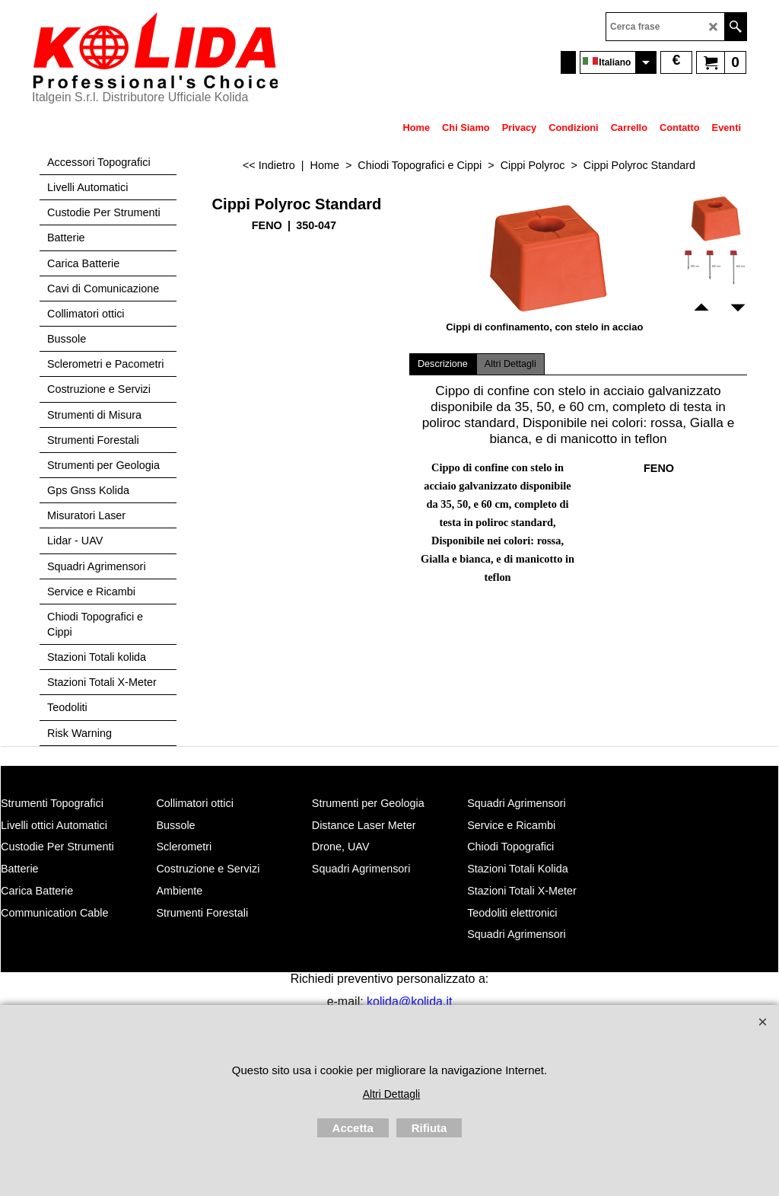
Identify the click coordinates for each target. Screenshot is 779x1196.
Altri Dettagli (510, 364)
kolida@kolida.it (409, 1001)
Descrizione (443, 364)
